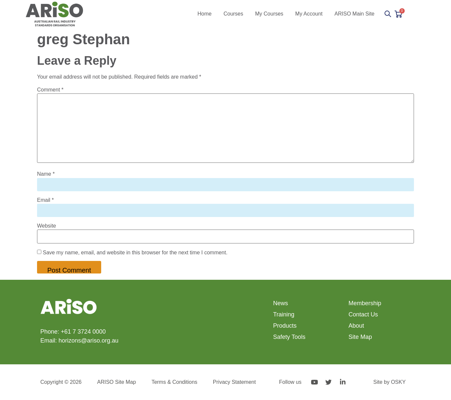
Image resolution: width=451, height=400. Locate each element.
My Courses (269, 14)
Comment (50, 89)
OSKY (398, 382)
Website (46, 226)
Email (45, 200)
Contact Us (363, 314)
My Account (309, 14)
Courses (233, 14)
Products (285, 325)
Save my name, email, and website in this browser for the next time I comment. (135, 252)
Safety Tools (289, 337)
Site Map (360, 337)
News (280, 303)
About (356, 325)
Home (204, 14)
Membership (364, 303)
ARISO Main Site (355, 14)
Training (283, 314)
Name (46, 174)
